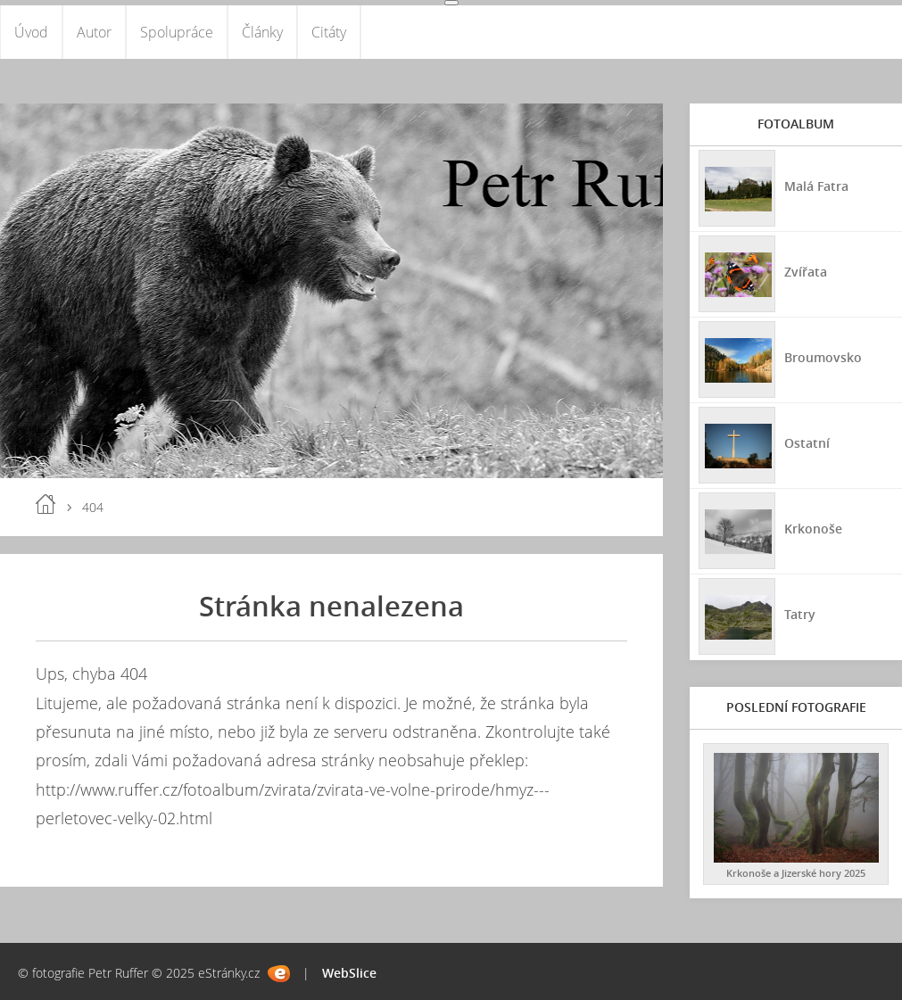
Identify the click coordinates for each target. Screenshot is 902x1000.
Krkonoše (813, 528)
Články (262, 32)
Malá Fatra (816, 186)
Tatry (799, 614)
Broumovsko (823, 357)
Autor (94, 32)
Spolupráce (176, 32)
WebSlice (349, 972)
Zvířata (805, 271)
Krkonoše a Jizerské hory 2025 (795, 873)
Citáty (328, 32)
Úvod (31, 32)
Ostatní (807, 442)
